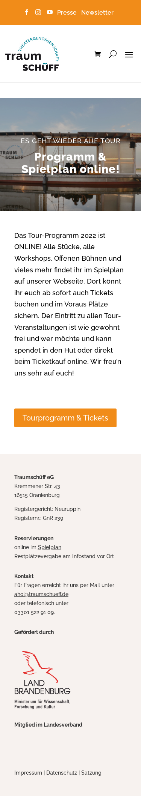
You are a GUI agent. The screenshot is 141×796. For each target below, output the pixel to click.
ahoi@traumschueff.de (41, 594)
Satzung (91, 773)
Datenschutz (61, 773)
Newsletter (97, 12)
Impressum (28, 773)
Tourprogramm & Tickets (65, 417)
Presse (68, 12)
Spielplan (49, 547)
